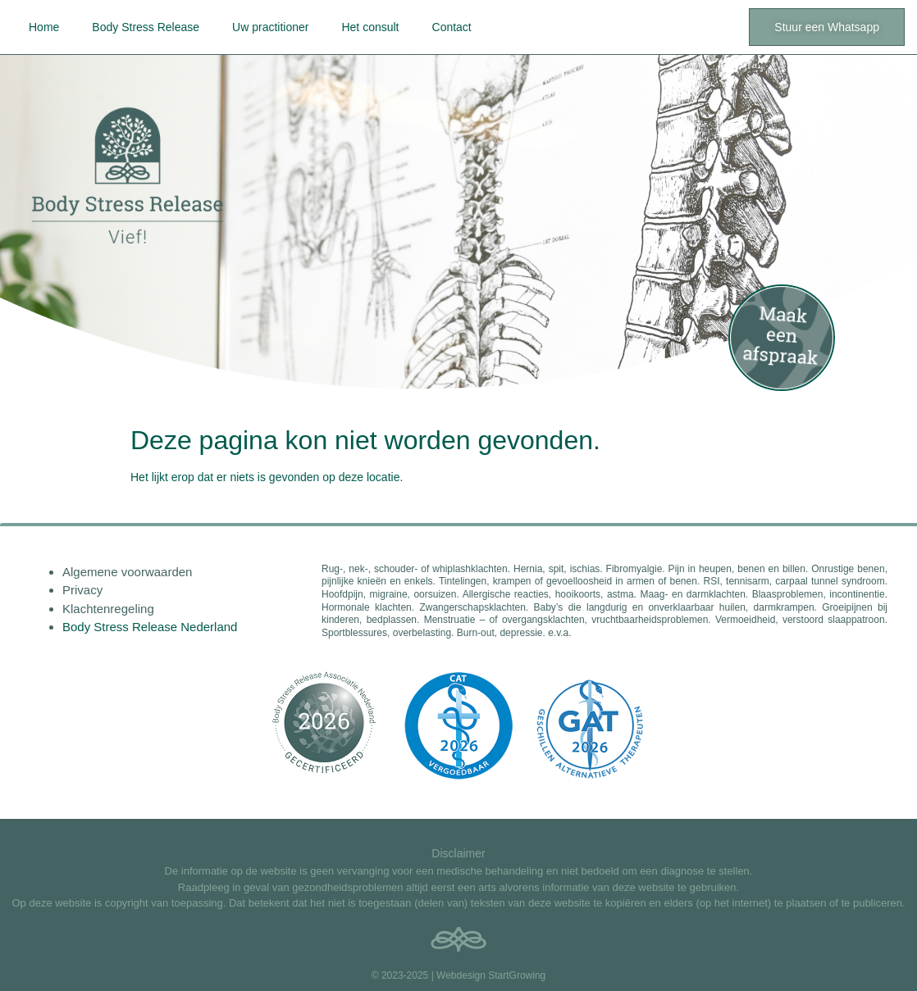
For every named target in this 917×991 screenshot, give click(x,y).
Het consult (370, 27)
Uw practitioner (270, 27)
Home (44, 27)
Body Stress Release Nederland (149, 627)
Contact (452, 27)
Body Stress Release (145, 27)
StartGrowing (516, 975)
